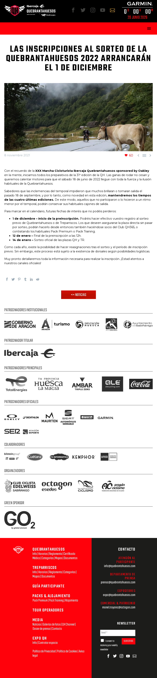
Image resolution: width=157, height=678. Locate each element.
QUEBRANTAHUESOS (49, 549)
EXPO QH (40, 638)
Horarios (43, 554)
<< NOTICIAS (78, 295)
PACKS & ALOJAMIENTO (51, 596)
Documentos (70, 558)
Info (35, 554)
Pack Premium (40, 600)
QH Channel (68, 624)
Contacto (57, 629)
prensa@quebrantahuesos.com (118, 582)
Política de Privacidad (44, 651)
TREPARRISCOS (45, 568)
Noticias (37, 624)
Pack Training (56, 600)
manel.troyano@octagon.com (118, 607)
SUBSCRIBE (128, 641)
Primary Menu (149, 28)
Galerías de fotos (52, 624)
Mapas (58, 558)
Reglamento (55, 554)
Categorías (48, 558)
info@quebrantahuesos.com (119, 566)
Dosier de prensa (41, 629)
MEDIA (38, 620)
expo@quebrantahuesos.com (119, 595)
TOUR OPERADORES (48, 610)
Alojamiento (71, 600)
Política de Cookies (67, 651)
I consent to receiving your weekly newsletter (109, 645)
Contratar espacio (48, 643)
